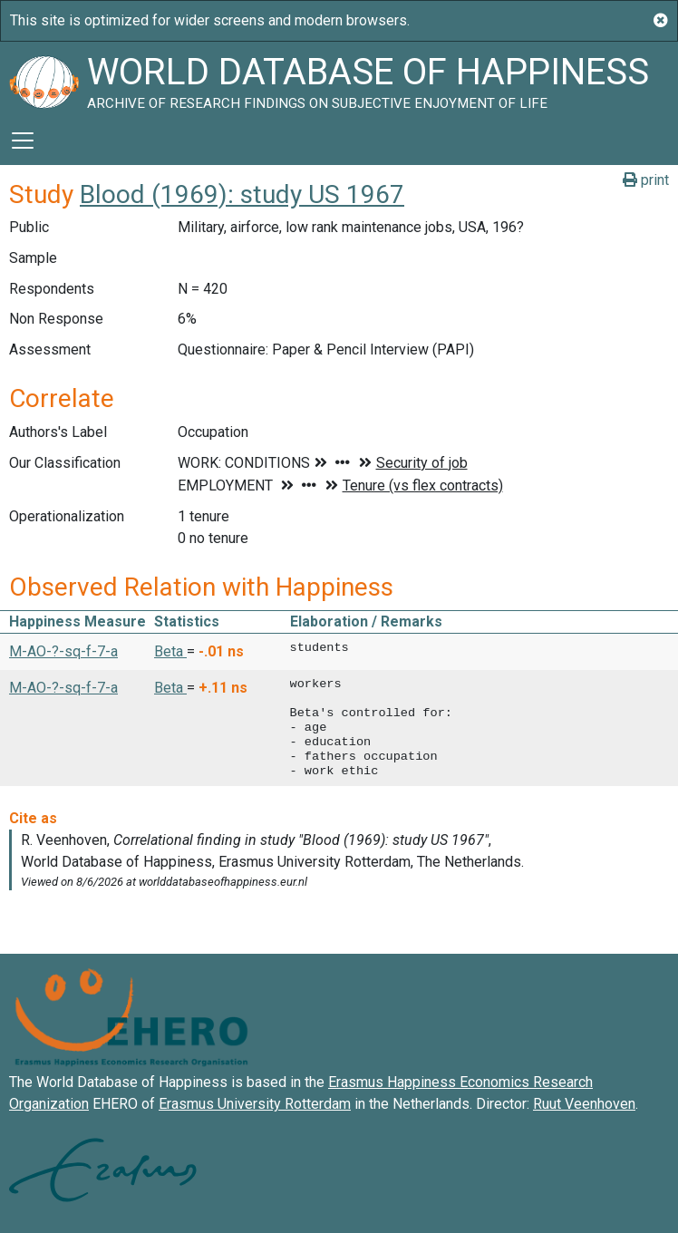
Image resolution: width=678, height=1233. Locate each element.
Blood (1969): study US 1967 (242, 194)
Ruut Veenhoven (584, 1103)
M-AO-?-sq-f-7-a (63, 651)
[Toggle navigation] (22, 140)
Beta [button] (170, 651)
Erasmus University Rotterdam (255, 1103)
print (646, 180)
